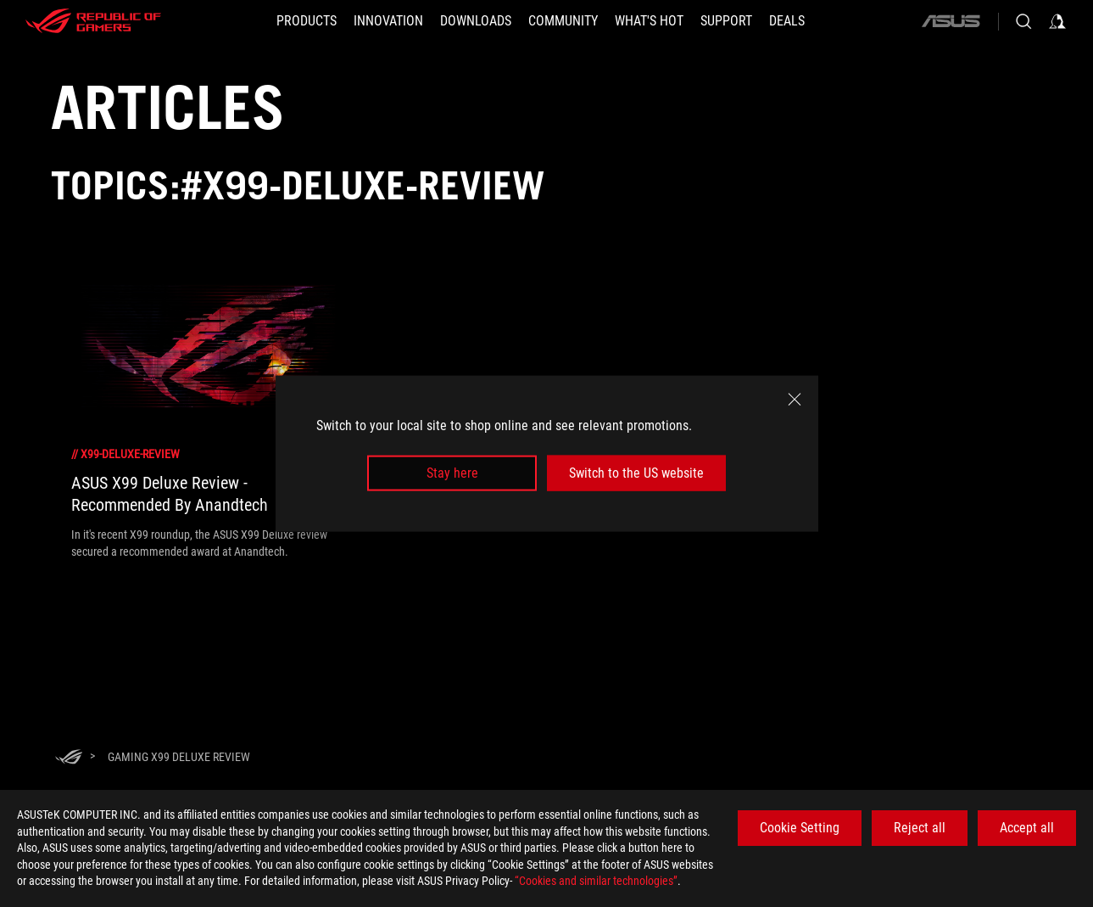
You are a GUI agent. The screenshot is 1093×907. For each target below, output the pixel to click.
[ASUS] (950, 21)
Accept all (1027, 828)
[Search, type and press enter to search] (1023, 21)
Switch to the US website (636, 473)
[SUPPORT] (726, 21)
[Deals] (787, 21)
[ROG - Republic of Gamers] (93, 21)
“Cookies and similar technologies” (596, 880)
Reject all (919, 828)
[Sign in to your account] (1057, 21)
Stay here (452, 473)
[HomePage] (68, 758)
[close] (794, 399)
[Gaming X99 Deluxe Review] (179, 757)
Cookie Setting (799, 828)
